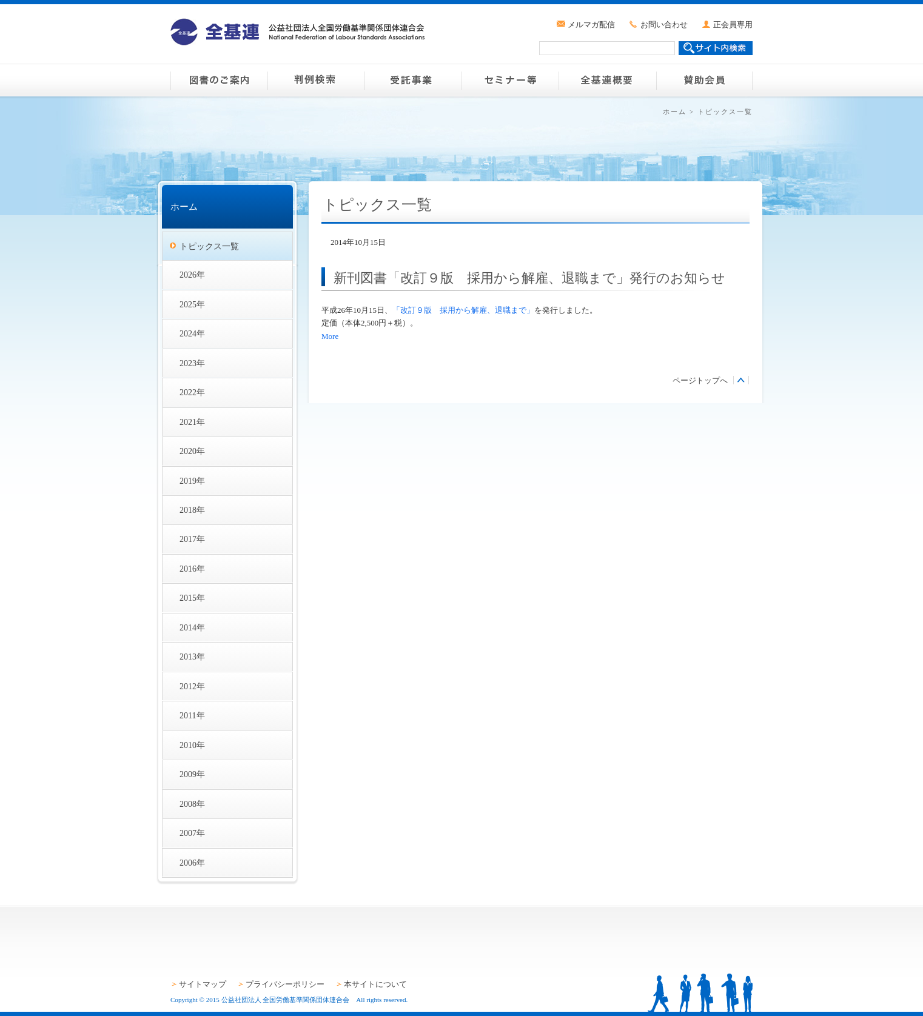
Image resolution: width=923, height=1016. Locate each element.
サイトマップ (202, 984)
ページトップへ (700, 380)
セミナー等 (510, 80)
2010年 (192, 745)
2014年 (192, 627)
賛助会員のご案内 (704, 80)
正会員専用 (733, 24)
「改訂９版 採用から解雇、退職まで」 (463, 310)
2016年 (192, 568)
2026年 (192, 274)
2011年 (192, 715)
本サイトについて (375, 984)
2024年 (192, 333)
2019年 (192, 481)
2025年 (192, 304)
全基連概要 (607, 80)
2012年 (192, 686)
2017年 (192, 539)
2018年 (192, 510)
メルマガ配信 (591, 24)
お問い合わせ (664, 24)
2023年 (192, 363)
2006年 (192, 862)
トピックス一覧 (209, 246)
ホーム (674, 111)
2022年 (192, 392)
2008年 (192, 804)
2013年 (192, 656)
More (329, 336)
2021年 (192, 422)
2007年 (192, 833)
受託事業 (413, 80)
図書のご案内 (218, 80)
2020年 (192, 451)
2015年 (192, 598)
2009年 (192, 774)
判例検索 (315, 80)
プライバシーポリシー (285, 984)
